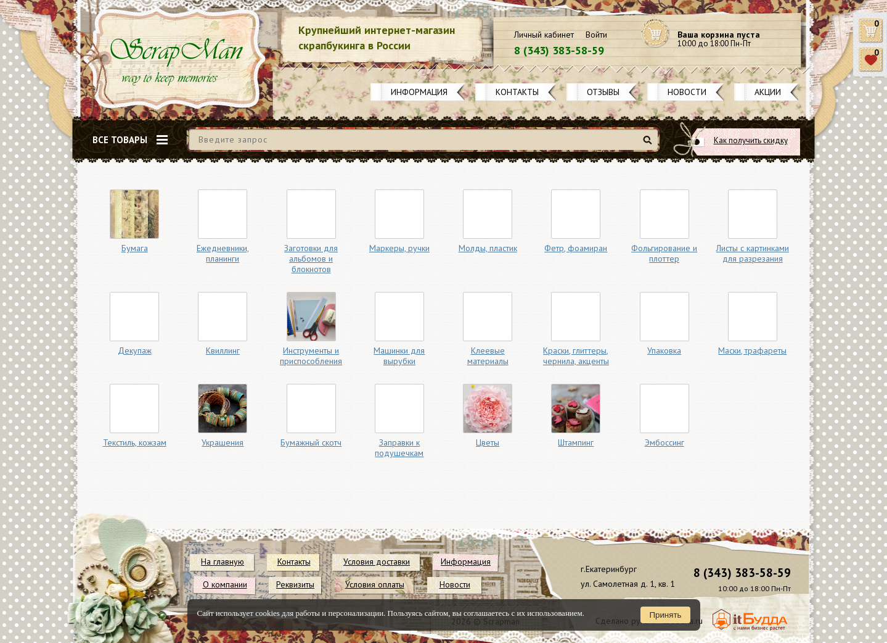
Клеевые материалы (488, 356)
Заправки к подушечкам (399, 447)
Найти (649, 144)
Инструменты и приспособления (311, 356)
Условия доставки (376, 561)
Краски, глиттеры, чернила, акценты (576, 356)
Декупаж (135, 350)
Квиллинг (223, 350)
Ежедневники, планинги (223, 253)
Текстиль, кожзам (134, 442)
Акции (767, 91)
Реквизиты (295, 584)
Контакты (517, 91)
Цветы (487, 442)
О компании (225, 584)
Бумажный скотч (310, 442)
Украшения (222, 442)
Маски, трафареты (752, 350)
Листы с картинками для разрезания (752, 253)
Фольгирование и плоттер (664, 253)
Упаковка (664, 350)
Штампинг (576, 442)
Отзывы (603, 91)
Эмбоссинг (664, 442)
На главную (222, 561)
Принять (665, 615)
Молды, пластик (488, 248)
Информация (419, 91)
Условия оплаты (374, 584)
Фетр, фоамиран (575, 248)
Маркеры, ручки (399, 248)
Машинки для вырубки (399, 356)
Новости (687, 91)
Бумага (134, 248)
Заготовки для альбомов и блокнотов (311, 259)
